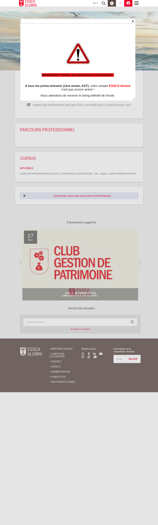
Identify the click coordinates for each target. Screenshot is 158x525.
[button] (132, 21)
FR (95, 3)
